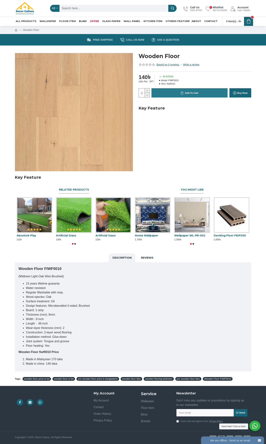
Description (122, 257)
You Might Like (192, 189)
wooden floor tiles (131, 378)
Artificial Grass (66, 235)
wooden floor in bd (64, 378)
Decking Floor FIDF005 (230, 235)
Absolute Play (26, 235)
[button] (73, 244)
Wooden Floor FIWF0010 (217, 378)
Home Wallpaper (146, 235)
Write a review (191, 64)
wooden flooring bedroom (158, 378)
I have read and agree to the (200, 421)
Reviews (147, 257)
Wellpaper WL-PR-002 (189, 235)
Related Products (74, 189)
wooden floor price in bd (37, 378)
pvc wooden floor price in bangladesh (98, 378)
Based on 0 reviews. (168, 64)
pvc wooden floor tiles (188, 378)
